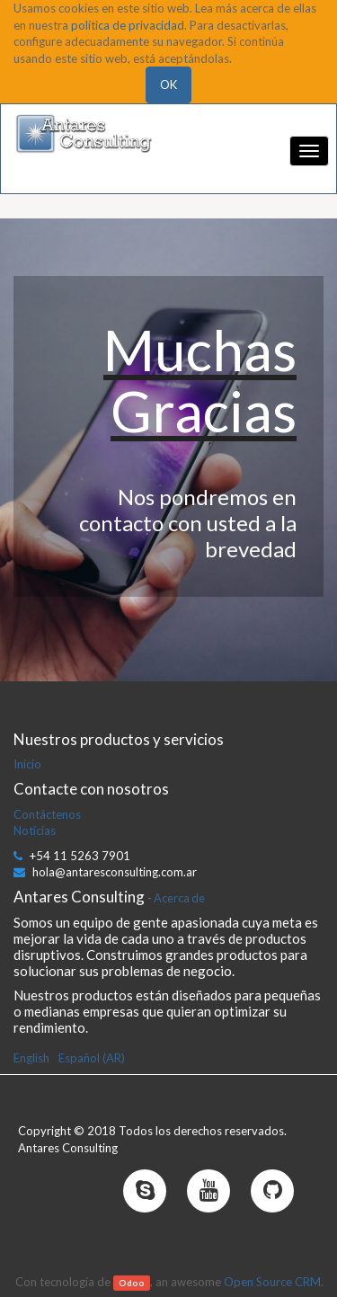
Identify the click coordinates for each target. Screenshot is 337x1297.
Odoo (132, 1282)
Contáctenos (47, 814)
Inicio (27, 764)
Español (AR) (91, 1058)
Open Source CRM (272, 1282)
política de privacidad (127, 25)
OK (168, 84)
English (31, 1058)
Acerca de (179, 898)
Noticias (34, 830)
